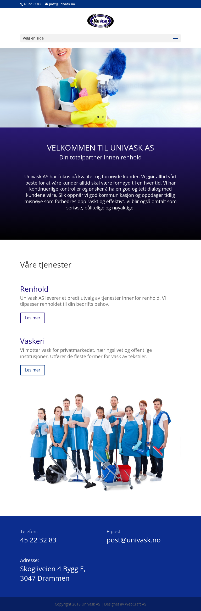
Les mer (32, 318)
